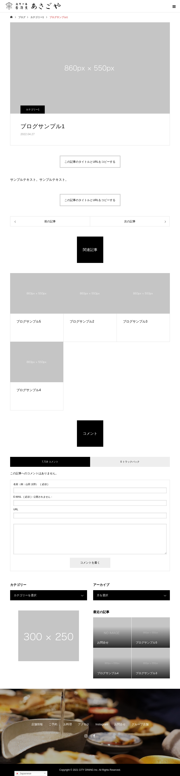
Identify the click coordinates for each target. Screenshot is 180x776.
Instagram (101, 724)
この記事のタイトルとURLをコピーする (89, 161)
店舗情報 (37, 724)
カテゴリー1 (32, 109)
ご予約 (53, 724)
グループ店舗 (140, 724)
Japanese (23, 773)
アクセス (83, 724)
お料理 (67, 724)
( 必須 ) (30, 484)
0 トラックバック (130, 461)
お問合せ (120, 724)
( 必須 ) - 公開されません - (32, 497)
